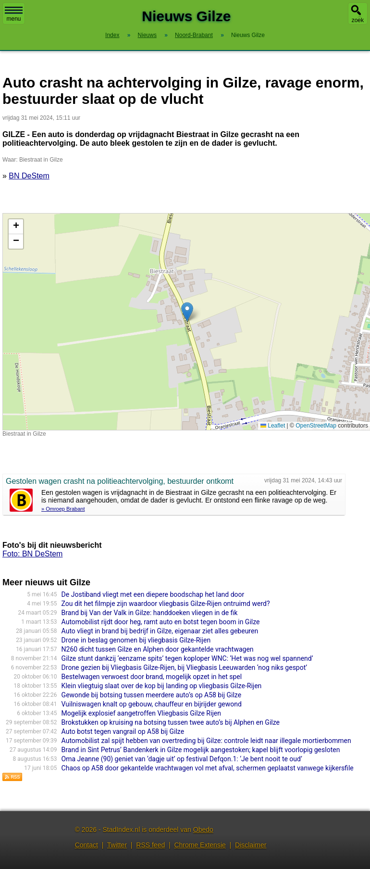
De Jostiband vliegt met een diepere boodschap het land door (153, 594)
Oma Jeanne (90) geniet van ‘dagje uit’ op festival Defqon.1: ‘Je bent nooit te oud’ (182, 759)
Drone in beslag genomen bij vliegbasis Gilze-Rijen (136, 640)
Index (112, 35)
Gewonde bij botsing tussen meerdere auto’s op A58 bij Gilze (151, 695)
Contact (86, 845)
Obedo (203, 829)
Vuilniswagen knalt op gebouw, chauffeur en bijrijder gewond (152, 704)
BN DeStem (29, 176)
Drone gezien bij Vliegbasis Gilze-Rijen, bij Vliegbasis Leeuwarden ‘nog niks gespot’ (184, 667)
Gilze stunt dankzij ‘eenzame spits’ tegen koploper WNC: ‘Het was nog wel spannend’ (187, 658)
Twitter (117, 845)
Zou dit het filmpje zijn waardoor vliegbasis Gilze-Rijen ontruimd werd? (166, 603)
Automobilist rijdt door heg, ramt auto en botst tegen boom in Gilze (161, 622)
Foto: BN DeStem (32, 554)
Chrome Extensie (199, 845)
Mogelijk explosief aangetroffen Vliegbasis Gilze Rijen (141, 713)
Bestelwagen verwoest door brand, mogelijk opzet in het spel (152, 676)
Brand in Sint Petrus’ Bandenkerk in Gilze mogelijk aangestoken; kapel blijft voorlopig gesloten (201, 750)
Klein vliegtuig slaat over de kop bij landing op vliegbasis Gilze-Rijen (162, 686)
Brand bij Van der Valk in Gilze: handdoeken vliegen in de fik (150, 613)
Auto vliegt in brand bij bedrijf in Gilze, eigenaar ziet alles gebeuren (160, 631)
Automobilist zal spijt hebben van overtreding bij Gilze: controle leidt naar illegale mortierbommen (206, 740)
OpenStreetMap (316, 425)
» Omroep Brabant (63, 509)
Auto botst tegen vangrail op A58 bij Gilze (123, 731)
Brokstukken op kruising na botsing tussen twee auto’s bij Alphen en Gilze (171, 722)
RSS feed (150, 845)
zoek (358, 20)
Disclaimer (250, 845)
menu (14, 14)
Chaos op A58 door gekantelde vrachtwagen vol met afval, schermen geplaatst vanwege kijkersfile (208, 768)
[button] (187, 312)
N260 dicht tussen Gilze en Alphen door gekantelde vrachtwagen (158, 649)
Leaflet (272, 425)
